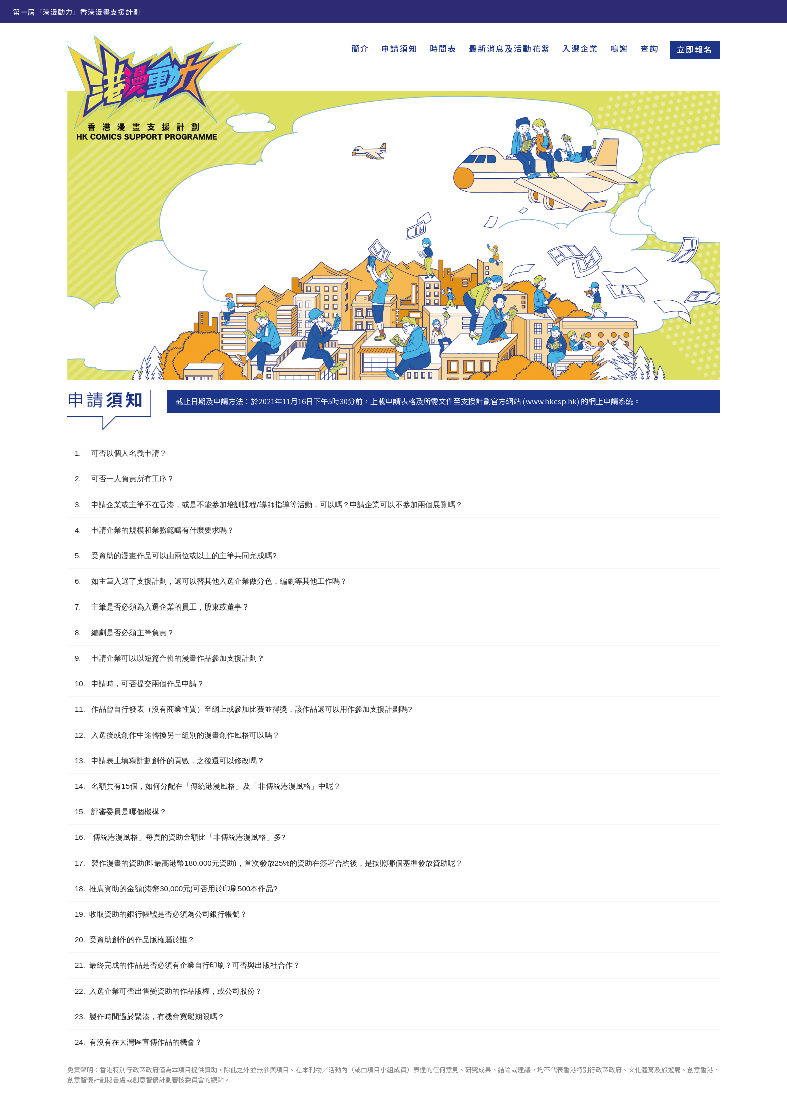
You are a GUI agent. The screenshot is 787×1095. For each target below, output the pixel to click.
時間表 (443, 48)
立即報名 (695, 49)
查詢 (649, 48)
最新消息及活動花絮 (509, 48)
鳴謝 (619, 48)
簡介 (360, 48)
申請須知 (399, 48)
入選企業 (580, 48)
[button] (393, 453)
